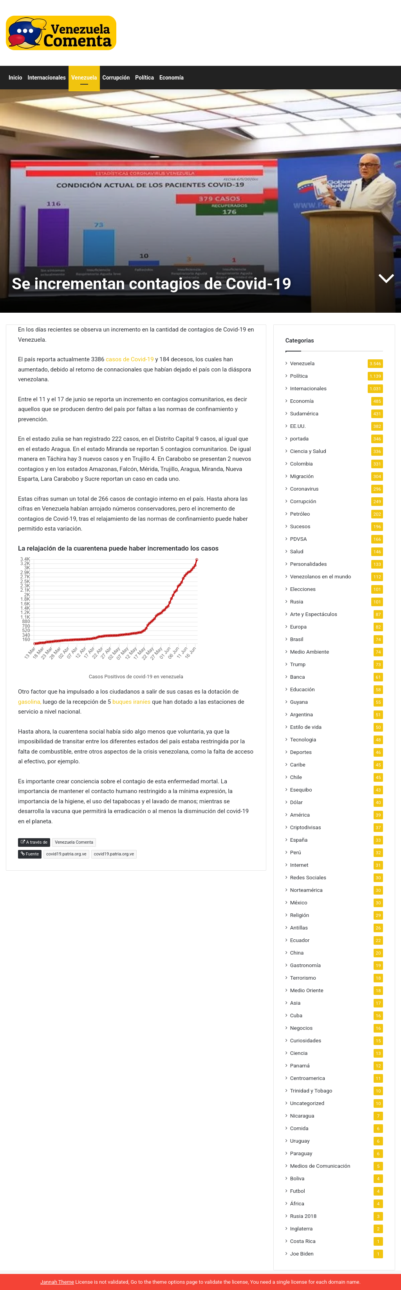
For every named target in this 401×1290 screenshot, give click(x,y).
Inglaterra (301, 1228)
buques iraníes (131, 701)
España (299, 840)
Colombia (301, 463)
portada (299, 438)
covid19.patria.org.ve (66, 854)
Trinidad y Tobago (311, 1090)
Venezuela (84, 77)
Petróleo (300, 514)
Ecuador (300, 940)
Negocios (301, 1028)
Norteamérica (306, 890)
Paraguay (301, 1153)
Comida (299, 1128)
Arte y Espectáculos (313, 614)
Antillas (299, 927)
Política (144, 77)
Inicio (15, 77)
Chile (296, 777)
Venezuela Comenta (74, 842)
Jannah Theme (57, 1282)
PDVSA (298, 539)
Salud (296, 551)
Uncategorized (307, 1103)
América (300, 815)
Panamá (300, 1065)
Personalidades (308, 564)
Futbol (297, 1191)
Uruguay (300, 1141)
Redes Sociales (308, 877)
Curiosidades (306, 1040)
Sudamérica (304, 413)
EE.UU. (298, 426)
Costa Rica (303, 1241)
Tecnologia (303, 739)
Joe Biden (302, 1253)
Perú (295, 852)
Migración (302, 476)
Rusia (296, 601)
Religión (299, 915)
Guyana (299, 702)
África (297, 1203)
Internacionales (47, 77)
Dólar (296, 802)
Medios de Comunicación (320, 1166)
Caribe (297, 764)
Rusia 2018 (303, 1216)
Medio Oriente (306, 990)
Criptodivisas (305, 827)
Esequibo (301, 789)
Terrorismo (303, 978)
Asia (295, 1003)
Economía (171, 77)
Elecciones (303, 589)
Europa (298, 626)
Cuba (296, 1015)
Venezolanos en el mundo (320, 576)
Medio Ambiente (309, 652)
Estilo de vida (306, 727)
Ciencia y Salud (308, 451)
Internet (299, 865)
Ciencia (299, 1053)
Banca (297, 677)
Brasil (296, 639)
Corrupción (116, 77)
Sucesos (300, 526)
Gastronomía (305, 965)
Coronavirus (304, 489)
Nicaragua (302, 1115)
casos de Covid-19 (129, 359)
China (297, 952)
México (298, 902)
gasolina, (30, 701)
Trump (297, 664)
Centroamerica (307, 1078)
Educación (302, 689)
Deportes (301, 752)
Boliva (297, 1178)
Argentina (301, 714)
